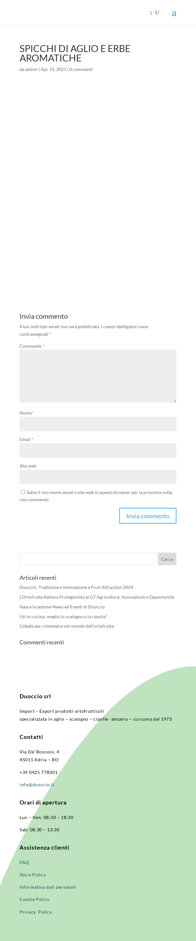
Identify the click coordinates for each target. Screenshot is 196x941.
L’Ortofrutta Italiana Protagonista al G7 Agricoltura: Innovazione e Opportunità (97, 597)
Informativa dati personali (48, 887)
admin (31, 69)
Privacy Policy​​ (36, 912)
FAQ (24, 862)
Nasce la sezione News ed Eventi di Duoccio (62, 606)
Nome (27, 412)
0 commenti (81, 69)
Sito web (28, 465)
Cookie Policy (35, 899)
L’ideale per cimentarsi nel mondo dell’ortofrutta (67, 626)
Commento (32, 346)
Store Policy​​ (33, 874)
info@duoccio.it (37, 784)
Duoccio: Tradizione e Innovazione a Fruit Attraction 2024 (76, 587)
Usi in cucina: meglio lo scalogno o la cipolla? (63, 616)
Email (26, 439)
